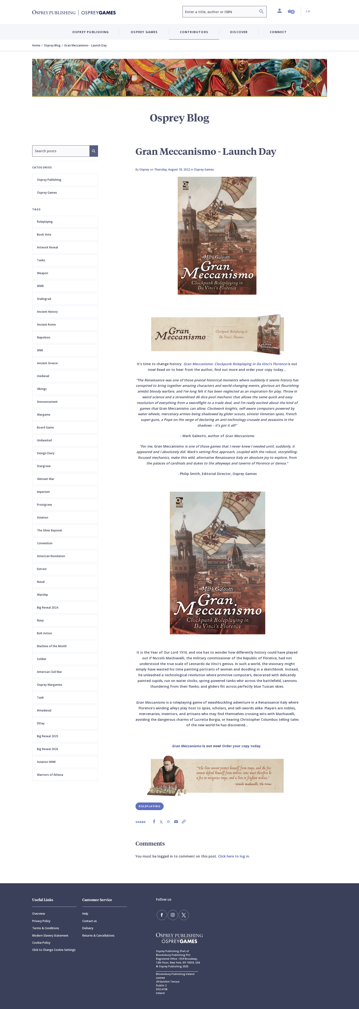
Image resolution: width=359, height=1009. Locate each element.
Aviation (42, 517)
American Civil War (49, 672)
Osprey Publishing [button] (90, 32)
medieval (43, 376)
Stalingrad (44, 299)
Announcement (47, 402)
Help (85, 914)
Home (36, 45)
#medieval (44, 710)
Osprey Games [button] (144, 32)
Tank (40, 698)
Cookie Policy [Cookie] (41, 943)
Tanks (41, 260)
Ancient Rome (46, 325)
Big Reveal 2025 (47, 736)
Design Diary (45, 453)
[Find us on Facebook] (161, 914)
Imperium (43, 492)
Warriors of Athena (50, 775)
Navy (40, 620)
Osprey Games (47, 193)
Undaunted (44, 440)
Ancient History (47, 312)
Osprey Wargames (49, 685)
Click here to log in (233, 856)
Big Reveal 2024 (47, 607)
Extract (42, 569)
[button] (291, 11)
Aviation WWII (46, 762)
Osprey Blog (52, 45)
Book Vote (44, 234)
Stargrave (44, 466)
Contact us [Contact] (89, 921)
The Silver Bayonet (49, 530)
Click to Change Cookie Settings (54, 950)
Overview (38, 914)
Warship (42, 595)
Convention (44, 543)
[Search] (261, 12)
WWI (40, 350)
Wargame (43, 415)
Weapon (42, 273)
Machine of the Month (52, 646)
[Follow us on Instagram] (172, 914)
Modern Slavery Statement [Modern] (50, 935)
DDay (40, 723)
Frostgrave (44, 505)
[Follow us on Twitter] (182, 914)
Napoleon (43, 337)
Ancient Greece (47, 363)
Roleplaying (45, 222)
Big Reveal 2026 (47, 749)
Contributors (194, 32)
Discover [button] (239, 32)
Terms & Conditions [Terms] (45, 928)
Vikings (42, 389)
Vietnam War (45, 479)
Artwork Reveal (47, 247)
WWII (40, 286)
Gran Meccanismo (186, 746)
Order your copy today (241, 746)
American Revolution (51, 556)
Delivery (87, 928)
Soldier (42, 659)
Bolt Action (44, 633)
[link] (154, 821)
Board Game (45, 427)
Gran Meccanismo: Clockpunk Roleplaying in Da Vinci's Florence (235, 364)
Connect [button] (278, 32)
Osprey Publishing (49, 180)
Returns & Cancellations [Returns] (98, 935)
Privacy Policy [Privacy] (41, 921)
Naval (41, 582)
